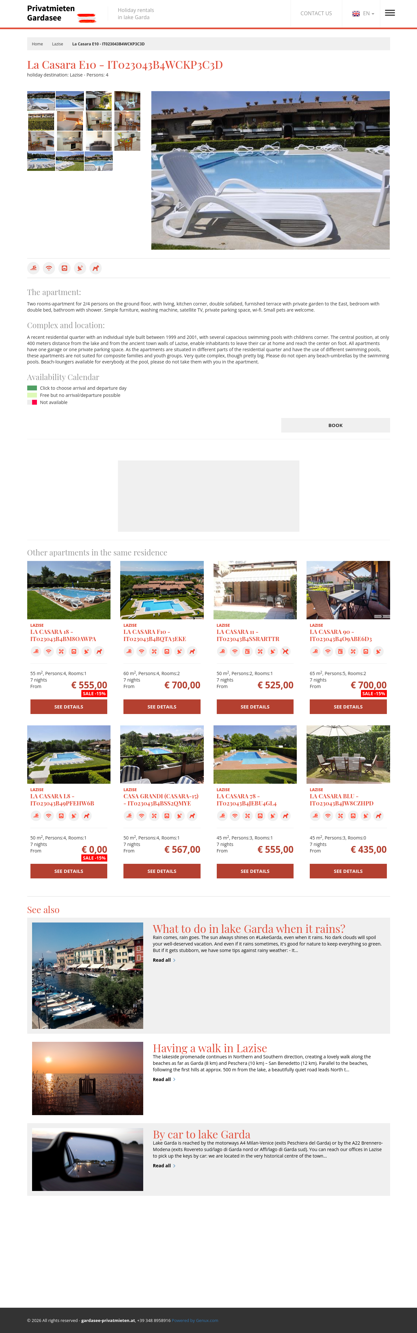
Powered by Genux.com (195, 1320)
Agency (324, 1254)
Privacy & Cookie (334, 1271)
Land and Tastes (272, 1248)
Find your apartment (173, 1247)
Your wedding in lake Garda (277, 1277)
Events (262, 1265)
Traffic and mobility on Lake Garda (278, 1292)
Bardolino (37, 1246)
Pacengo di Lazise (45, 1254)
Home (37, 44)
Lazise (57, 44)
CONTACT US (316, 13)
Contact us (328, 1263)
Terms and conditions (340, 1280)
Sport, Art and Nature (277, 1257)
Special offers (165, 1255)
